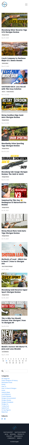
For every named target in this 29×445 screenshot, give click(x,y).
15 (19, 361)
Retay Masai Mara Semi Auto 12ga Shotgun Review (14, 232)
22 (19, 363)
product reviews (10, 91)
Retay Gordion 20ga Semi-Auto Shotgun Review (13, 116)
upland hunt (5, 408)
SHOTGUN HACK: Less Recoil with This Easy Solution (14, 88)
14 (16, 361)
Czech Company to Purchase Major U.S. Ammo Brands (14, 59)
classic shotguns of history (10, 380)
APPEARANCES (18, 436)
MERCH (19, 438)
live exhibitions (5, 351)
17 (26, 361)
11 (6, 361)
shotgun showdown (7, 402)
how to (3, 91)
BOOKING (13, 434)
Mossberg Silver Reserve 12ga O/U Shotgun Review (14, 31)
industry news (5, 63)
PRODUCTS (21, 434)
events (3, 384)
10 (3, 361)
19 (10, 363)
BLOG (6, 434)
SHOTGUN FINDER (20, 432)
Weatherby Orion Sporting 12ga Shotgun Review (13, 144)
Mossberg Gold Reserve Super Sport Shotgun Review (14, 291)
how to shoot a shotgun (7, 266)
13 (13, 361)
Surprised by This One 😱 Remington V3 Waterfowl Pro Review (14, 202)
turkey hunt (5, 406)
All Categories (6, 378)
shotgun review (5, 34)
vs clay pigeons (6, 410)
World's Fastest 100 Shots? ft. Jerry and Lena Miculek (14, 348)
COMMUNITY (11, 438)
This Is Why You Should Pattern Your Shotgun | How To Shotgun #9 (14, 320)
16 (22, 361)
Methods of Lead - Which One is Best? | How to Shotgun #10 (14, 261)
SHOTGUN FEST (8, 432)
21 (16, 363)
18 (6, 363)
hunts (3, 390)
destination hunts (7, 382)
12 (9, 361)
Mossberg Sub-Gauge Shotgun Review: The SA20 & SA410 (14, 173)
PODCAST (9, 436)
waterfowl (5, 412)
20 (13, 363)
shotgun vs (5, 404)
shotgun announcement (9, 398)
